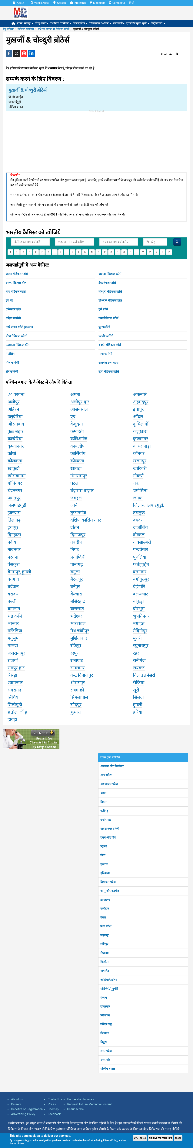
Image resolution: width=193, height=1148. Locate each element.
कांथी (12, 453)
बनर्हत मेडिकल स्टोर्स (109, 345)
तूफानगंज (78, 512)
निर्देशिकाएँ (158, 23)
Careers (59, 2)
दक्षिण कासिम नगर (85, 520)
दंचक (137, 520)
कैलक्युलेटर (80, 23)
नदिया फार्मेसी (13, 318)
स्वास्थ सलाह (25, 23)
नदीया (12, 542)
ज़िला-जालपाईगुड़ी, (148, 505)
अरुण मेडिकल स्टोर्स (17, 274)
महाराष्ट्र (104, 935)
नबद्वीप (76, 542)
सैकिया (138, 682)
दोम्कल (139, 534)
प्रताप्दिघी (77, 557)
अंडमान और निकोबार (112, 766)
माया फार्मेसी (105, 354)
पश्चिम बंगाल (107, 1068)
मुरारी (137, 638)
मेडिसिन (10, 354)
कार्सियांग (77, 453)
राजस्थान (105, 1006)
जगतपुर (14, 498)
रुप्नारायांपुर (16, 653)
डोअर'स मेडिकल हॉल (110, 300)
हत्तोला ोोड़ (17, 712)
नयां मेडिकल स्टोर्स (108, 318)
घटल (74, 483)
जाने (73, 505)
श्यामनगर (15, 682)
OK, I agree (140, 1138)
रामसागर (77, 668)
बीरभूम (139, 608)
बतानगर (139, 571)
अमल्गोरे (140, 394)
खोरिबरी (140, 468)
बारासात (77, 608)
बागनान (14, 608)
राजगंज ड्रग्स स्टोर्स (108, 362)
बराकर (13, 594)
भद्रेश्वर (76, 616)
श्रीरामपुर (77, 682)
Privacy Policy (110, 1140)
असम (103, 793)
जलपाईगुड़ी (17, 505)
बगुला (75, 571)
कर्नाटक (104, 908)
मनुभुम (13, 638)
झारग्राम (14, 512)
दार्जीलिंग (140, 527)
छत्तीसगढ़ (105, 820)
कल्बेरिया (15, 438)
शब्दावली (119, 23)
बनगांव (13, 579)
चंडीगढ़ (104, 811)
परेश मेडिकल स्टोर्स (16, 336)
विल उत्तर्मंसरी (144, 675)
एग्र (72, 416)
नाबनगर (14, 549)
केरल (103, 917)
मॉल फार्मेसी (12, 362)
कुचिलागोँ (140, 424)
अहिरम (13, 409)
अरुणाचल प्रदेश (109, 784)
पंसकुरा (14, 564)
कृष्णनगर (140, 438)
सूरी (136, 690)
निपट (74, 549)
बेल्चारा (76, 594)
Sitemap (53, 1109)
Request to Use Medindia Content (89, 1104)
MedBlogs (97, 2)
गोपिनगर (15, 483)
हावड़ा (12, 719)
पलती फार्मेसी (105, 336)
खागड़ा (76, 468)
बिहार (103, 802)
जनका (138, 498)
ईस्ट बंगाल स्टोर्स (107, 282)
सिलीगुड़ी (15, 704)
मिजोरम (104, 962)
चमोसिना (140, 490)
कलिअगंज (78, 438)
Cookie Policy (95, 1140)
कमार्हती (77, 431)
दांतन (74, 527)
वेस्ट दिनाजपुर (81, 675)
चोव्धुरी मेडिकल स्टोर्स (110, 291)
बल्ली (12, 601)
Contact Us (117, 2)
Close (178, 1138)
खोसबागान (16, 475)
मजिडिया (15, 630)
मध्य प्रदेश (105, 926)
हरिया (137, 712)
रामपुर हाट (16, 668)
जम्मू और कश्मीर (109, 891)
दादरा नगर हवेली (109, 828)
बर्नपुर (75, 586)
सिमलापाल (79, 697)
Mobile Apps (39, 2)
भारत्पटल (77, 623)
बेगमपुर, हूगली (19, 571)
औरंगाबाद (16, 424)
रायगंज (139, 668)
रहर (136, 653)
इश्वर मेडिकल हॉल (16, 282)
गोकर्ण (138, 475)
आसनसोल (79, 409)
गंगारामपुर (78, 475)
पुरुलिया (139, 557)
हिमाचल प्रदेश (108, 882)
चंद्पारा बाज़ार (82, 490)
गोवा (102, 855)
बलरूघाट (140, 594)
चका (136, 483)
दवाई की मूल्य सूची (137, 23)
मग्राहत (139, 623)
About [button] (20, 2)
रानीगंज (139, 660)
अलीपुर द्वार (79, 402)
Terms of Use (17, 1143)
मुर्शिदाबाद (78, 638)
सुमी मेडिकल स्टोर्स (108, 371)
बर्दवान (13, 586)
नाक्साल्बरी (142, 542)
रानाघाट (76, 660)
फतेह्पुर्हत (141, 564)
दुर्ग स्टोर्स (103, 309)
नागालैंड (104, 971)
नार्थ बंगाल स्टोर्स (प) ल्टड (19, 327)
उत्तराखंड (105, 1060)
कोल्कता (77, 461)
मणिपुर (104, 944)
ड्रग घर (9, 300)
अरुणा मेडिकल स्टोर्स (109, 274)
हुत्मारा (75, 712)
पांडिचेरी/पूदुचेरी (109, 989)
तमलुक (139, 512)
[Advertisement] (96, 139)
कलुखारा (140, 431)
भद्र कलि (15, 616)
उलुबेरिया (15, 416)
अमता (75, 394)
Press (52, 1104)
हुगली (137, 704)
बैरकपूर (76, 579)
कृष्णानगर (16, 446)
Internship (78, 2)
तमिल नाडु (106, 1024)
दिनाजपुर (77, 534)
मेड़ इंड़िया (8, 29)
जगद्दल (76, 498)
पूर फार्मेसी (104, 327)
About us (17, 1099)
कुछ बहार (15, 431)
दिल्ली (103, 846)
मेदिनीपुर (140, 630)
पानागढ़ (76, 564)
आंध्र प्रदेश (105, 775)
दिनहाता (14, 534)
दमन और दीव (108, 837)
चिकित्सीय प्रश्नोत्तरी (100, 23)
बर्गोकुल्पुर (141, 579)
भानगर (13, 623)
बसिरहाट (77, 601)
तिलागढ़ (14, 520)
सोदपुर (76, 704)
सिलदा (138, 697)
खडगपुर (139, 461)
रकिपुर (75, 645)
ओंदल (138, 416)
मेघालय (104, 953)
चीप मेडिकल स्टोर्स (16, 291)
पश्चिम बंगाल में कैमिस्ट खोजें (53, 29)
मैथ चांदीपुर (79, 630)
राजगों (13, 660)
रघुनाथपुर (140, 645)
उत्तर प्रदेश (106, 1051)
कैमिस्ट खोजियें (26, 29)
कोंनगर (139, 453)
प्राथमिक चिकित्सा (60, 23)
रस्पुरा (75, 653)
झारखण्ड (105, 900)
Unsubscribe (75, 1109)
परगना (13, 557)
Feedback (54, 1114)
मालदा (13, 645)
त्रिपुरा (103, 1042)
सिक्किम (105, 1015)
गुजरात (104, 864)
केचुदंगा (76, 424)
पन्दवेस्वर (140, 549)
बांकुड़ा (138, 601)
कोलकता (15, 461)
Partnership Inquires (80, 1099)
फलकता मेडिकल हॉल (17, 345)
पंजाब (103, 997)
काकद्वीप (77, 446)
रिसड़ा (12, 675)
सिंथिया (13, 697)
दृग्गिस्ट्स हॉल (13, 309)
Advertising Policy (23, 1114)
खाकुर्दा (13, 468)
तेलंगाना (104, 1033)
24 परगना (16, 394)
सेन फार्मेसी (12, 371)
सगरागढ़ (15, 690)
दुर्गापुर (13, 527)
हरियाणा (105, 873)
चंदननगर (15, 490)
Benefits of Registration (27, 1109)
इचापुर (138, 409)
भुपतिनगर (141, 616)
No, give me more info (160, 1138)
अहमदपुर (140, 402)
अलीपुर (14, 402)
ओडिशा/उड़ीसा (108, 979)
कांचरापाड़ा (142, 446)
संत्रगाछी (77, 690)
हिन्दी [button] (133, 2)
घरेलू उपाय (41, 23)
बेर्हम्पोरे (139, 586)
